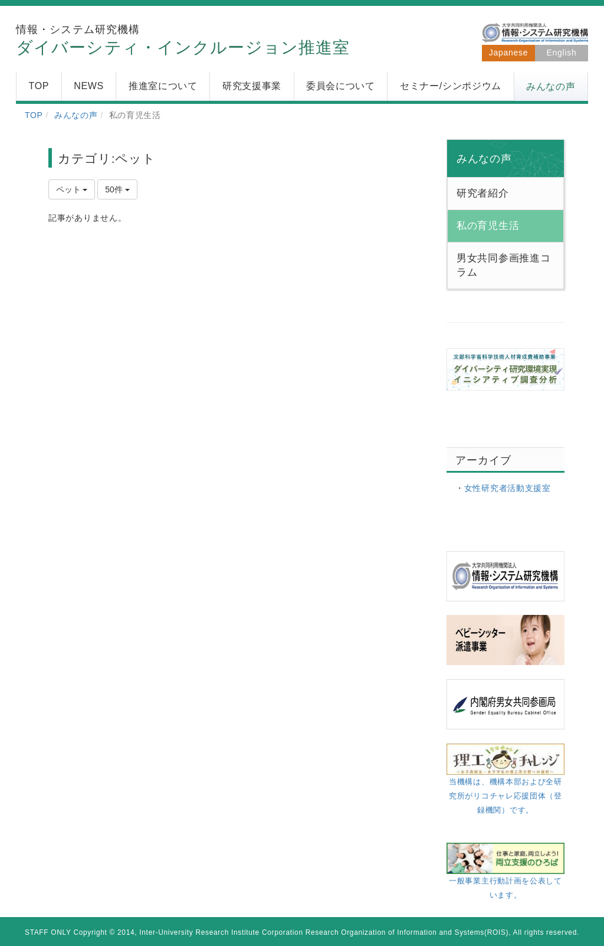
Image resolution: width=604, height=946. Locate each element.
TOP (34, 115)
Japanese (508, 52)
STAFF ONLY (48, 932)
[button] (551, 87)
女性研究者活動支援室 (507, 488)
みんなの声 (76, 115)
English (562, 52)
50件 (117, 189)
